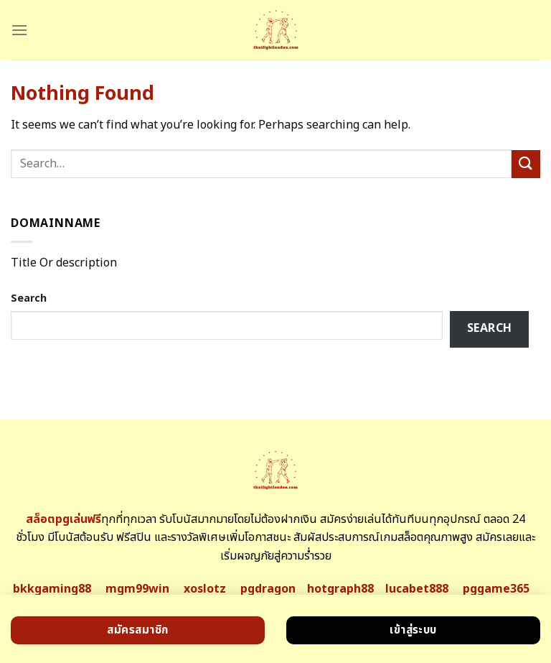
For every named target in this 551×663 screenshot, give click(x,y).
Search (29, 298)
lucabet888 (416, 589)
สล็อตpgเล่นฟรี (63, 519)
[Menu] (19, 29)
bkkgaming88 (52, 589)
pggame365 (496, 589)
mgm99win (137, 589)
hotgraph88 (340, 589)
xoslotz (205, 589)
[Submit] (526, 164)
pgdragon (268, 589)
